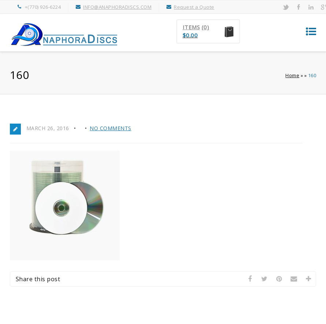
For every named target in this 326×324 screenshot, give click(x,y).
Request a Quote (194, 7)
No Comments (110, 128)
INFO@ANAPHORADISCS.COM (117, 7)
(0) (205, 27)
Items (191, 27)
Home (292, 75)
